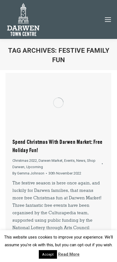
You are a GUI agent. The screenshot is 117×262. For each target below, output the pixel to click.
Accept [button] (48, 254)
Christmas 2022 (24, 160)
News (80, 160)
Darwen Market (50, 160)
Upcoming (34, 167)
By (28, 173)
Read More (69, 254)
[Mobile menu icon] (107, 19)
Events (69, 160)
